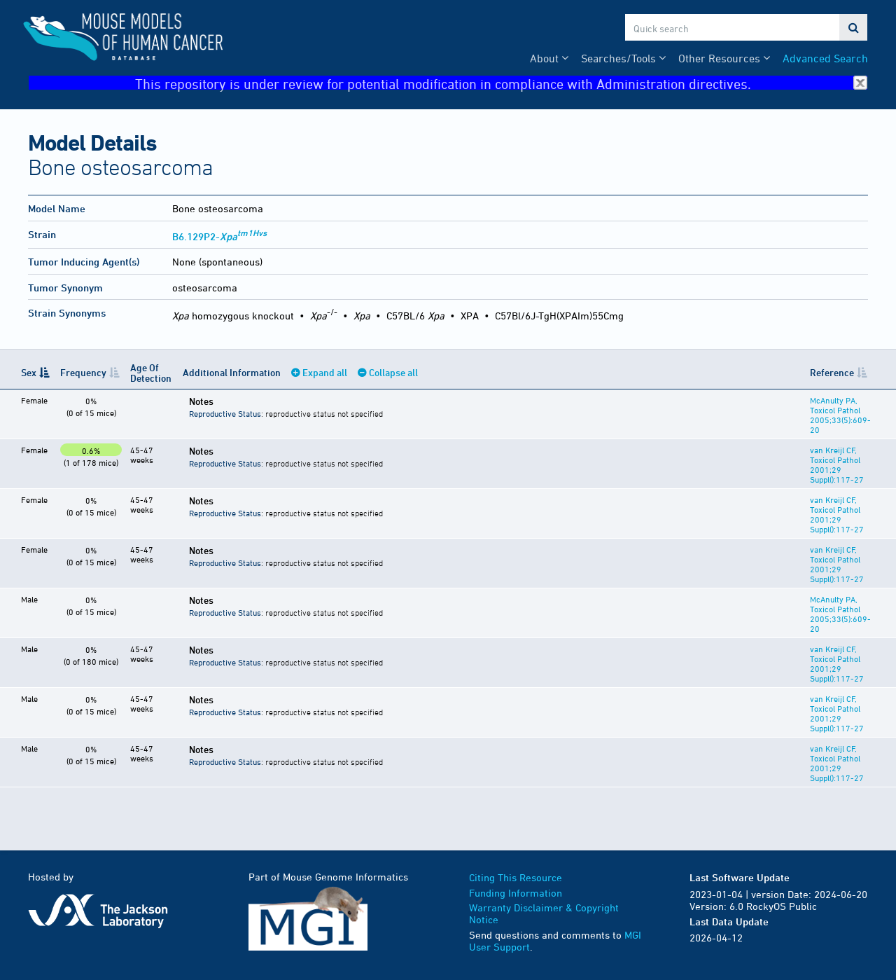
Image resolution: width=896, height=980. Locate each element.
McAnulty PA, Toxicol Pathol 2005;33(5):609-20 (840, 414)
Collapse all (393, 372)
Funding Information (515, 893)
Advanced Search (825, 58)
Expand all (324, 372)
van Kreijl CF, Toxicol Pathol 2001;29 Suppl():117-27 (837, 464)
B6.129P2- (219, 236)
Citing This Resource (515, 877)
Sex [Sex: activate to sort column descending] (28, 372)
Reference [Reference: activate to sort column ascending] (832, 372)
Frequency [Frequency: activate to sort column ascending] (83, 372)
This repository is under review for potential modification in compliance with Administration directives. (501, 83)
